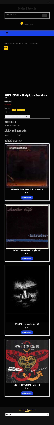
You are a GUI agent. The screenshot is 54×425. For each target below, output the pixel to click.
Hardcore (21, 110)
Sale (13, 43)
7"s (8, 112)
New (17, 112)
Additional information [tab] (22, 117)
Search (44, 15)
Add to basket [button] (27, 197)
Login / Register (26, 23)
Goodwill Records (27, 8)
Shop (10, 43)
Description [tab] (10, 117)
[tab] (48, 2)
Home (6, 43)
